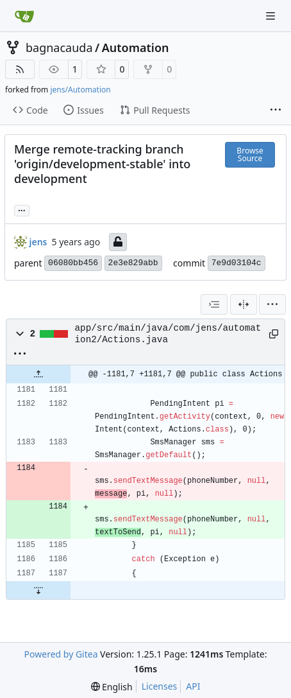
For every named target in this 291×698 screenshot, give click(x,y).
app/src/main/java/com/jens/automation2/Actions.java (168, 334)
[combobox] (214, 304)
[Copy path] (272, 334)
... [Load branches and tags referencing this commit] (22, 209)
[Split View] (243, 304)
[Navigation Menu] (272, 15)
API (193, 686)
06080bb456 (73, 263)
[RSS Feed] (20, 69)
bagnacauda (59, 47)
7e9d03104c (237, 263)
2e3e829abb (133, 263)
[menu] (272, 304)
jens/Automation (80, 89)
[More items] (275, 110)
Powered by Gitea (61, 654)
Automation (135, 47)
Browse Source (250, 154)
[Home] (24, 16)
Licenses (160, 686)
